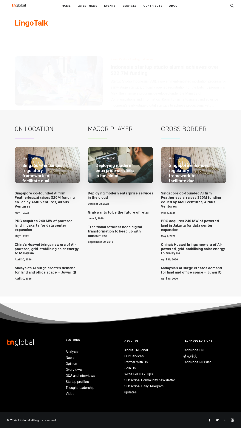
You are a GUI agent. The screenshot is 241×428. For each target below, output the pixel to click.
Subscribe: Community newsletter (149, 380)
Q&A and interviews (80, 376)
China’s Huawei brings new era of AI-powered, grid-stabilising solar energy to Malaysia (47, 255)
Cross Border (184, 135)
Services (129, 9)
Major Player (110, 135)
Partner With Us (136, 362)
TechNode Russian (197, 362)
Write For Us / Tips (138, 374)
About (174, 9)
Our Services (134, 356)
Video (70, 394)
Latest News (87, 9)
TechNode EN (193, 350)
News (114, 45)
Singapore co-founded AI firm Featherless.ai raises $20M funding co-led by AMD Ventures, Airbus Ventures (45, 206)
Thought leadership (80, 388)
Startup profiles (77, 382)
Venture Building (129, 45)
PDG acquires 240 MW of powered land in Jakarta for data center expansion (44, 231)
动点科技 (190, 356)
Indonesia (147, 45)
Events (110, 9)
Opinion (71, 364)
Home (66, 9)
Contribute (152, 9)
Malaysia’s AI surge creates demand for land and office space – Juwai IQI (45, 276)
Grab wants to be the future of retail (118, 218)
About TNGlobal (136, 350)
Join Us (130, 368)
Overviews (74, 370)
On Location (34, 135)
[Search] (232, 9)
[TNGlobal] (19, 9)
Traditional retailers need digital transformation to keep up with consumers (115, 237)
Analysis (72, 352)
